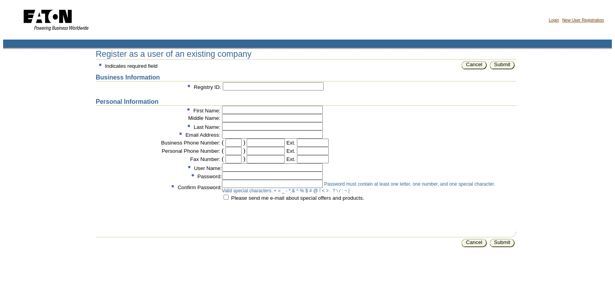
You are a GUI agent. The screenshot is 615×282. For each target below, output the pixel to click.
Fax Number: (205, 159)
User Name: (208, 168)
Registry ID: (207, 87)
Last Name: (207, 127)
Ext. (290, 143)
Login (554, 20)
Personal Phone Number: (191, 151)
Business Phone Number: (190, 143)
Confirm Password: (200, 187)
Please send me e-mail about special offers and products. (297, 198)
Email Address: (203, 135)
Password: (209, 176)
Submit (502, 64)
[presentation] (281, 216)
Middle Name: (204, 118)
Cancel (474, 64)
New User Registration (583, 20)
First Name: (206, 111)
